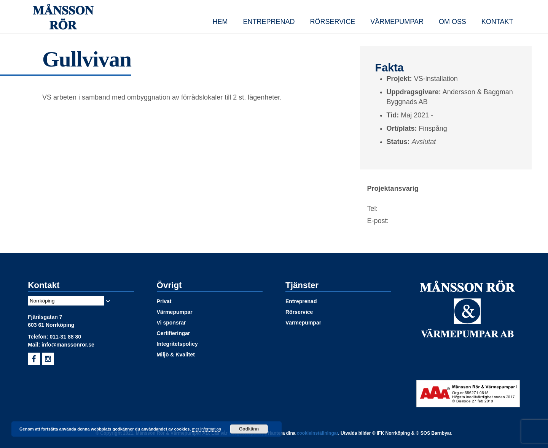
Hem (220, 21)
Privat (164, 301)
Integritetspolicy (177, 344)
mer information (206, 429)
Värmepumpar (397, 21)
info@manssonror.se (67, 345)
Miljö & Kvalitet (176, 354)
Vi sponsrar (171, 323)
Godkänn (249, 429)
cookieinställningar (317, 433)
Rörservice (332, 21)
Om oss (452, 21)
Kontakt (497, 21)
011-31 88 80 (65, 337)
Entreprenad (269, 21)
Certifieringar (173, 333)
